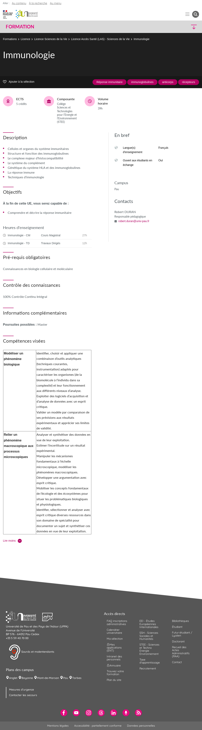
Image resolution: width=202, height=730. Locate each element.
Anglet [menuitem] (13, 678)
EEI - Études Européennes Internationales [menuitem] (148, 624)
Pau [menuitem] (65, 678)
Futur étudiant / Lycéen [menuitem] (182, 634)
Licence (25, 39)
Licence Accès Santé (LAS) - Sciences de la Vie (100, 39)
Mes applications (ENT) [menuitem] (114, 647)
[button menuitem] (195, 14)
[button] (175, 27)
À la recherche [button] (38, 3)
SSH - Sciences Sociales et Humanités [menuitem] (148, 636)
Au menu (55, 3)
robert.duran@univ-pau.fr (133, 221)
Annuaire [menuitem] (114, 665)
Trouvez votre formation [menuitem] (115, 672)
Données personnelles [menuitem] (141, 725)
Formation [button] (20, 26)
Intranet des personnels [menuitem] (114, 658)
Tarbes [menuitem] (76, 678)
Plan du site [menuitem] (114, 680)
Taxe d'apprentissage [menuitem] (149, 661)
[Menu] (187, 14)
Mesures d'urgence (21, 689)
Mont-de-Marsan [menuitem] (48, 678)
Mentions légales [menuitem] (58, 725)
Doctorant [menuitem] (178, 641)
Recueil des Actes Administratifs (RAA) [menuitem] (181, 651)
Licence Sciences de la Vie (50, 39)
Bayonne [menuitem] (27, 678)
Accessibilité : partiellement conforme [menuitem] (98, 725)
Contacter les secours (23, 695)
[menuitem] (64, 713)
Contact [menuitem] (177, 662)
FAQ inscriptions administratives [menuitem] (117, 622)
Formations (10, 39)
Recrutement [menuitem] (147, 668)
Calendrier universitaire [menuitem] (114, 631)
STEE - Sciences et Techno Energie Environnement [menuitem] (149, 649)
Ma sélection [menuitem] (115, 638)
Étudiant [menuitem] (177, 627)
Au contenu (19, 3)
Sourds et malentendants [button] (31, 652)
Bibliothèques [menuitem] (180, 621)
